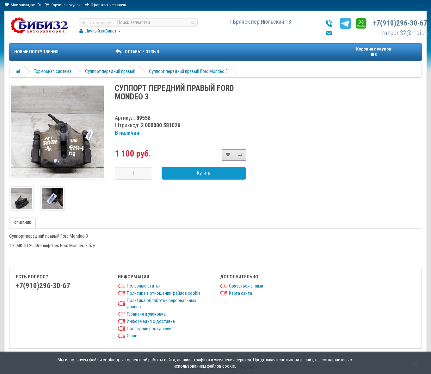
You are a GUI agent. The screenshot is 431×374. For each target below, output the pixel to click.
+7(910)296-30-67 (400, 23)
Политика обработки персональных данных (161, 304)
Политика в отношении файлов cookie (163, 293)
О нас (132, 336)
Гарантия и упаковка (146, 314)
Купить (203, 173)
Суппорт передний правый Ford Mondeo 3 (188, 71)
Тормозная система (52, 71)
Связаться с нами (246, 286)
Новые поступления (36, 51)
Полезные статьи (144, 286)
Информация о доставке (151, 321)
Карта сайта (240, 293)
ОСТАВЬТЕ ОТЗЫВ (137, 51)
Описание (22, 222)
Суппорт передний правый (110, 71)
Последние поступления (150, 328)
